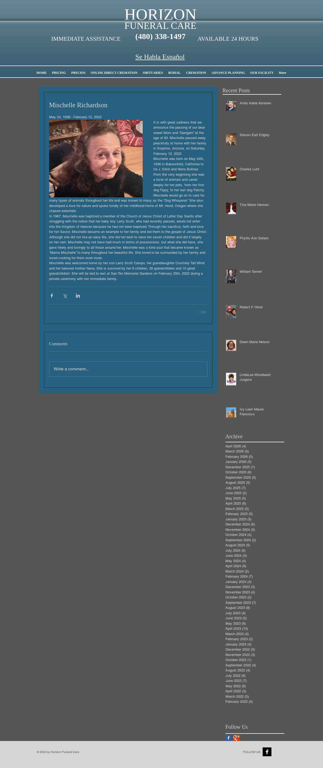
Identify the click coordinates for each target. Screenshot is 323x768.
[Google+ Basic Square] (237, 738)
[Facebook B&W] (267, 751)
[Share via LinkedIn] (77, 295)
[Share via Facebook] (51, 295)
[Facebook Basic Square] (228, 738)
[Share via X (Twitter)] (64, 295)
